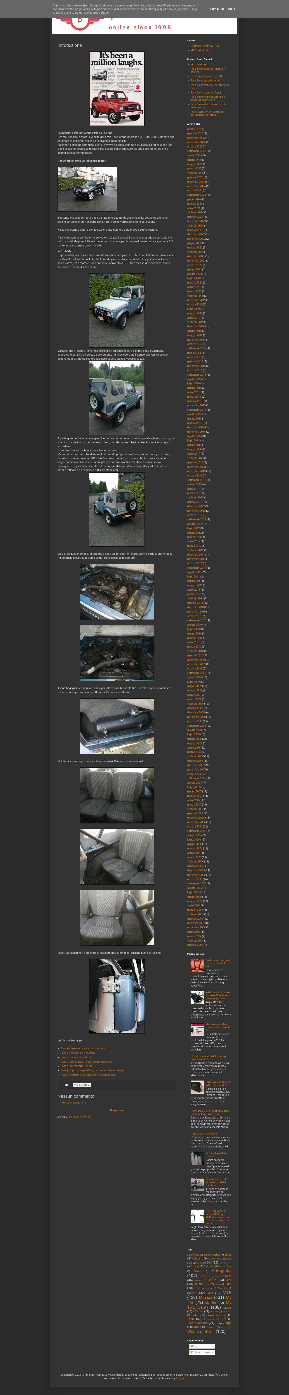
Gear (228, 1276)
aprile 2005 (193, 905)
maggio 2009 (195, 690)
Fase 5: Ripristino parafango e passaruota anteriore (92, 1070)
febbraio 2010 (195, 651)
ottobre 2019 (194, 304)
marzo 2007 (194, 804)
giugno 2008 (194, 738)
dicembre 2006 (196, 817)
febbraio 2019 (195, 322)
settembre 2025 (196, 150)
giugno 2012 (194, 532)
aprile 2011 (193, 589)
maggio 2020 (195, 282)
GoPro (212, 1280)
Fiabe (220, 1266)
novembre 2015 (196, 405)
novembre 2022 (196, 238)
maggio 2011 (195, 585)
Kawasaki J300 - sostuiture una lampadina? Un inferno (210, 1112)
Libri (228, 1284)
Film (229, 1266)
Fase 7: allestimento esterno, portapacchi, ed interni (207, 113)
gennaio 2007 (195, 813)
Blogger (180, 1378)
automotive (193, 1254)
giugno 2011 (194, 580)
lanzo (218, 1284)
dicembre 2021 (196, 256)
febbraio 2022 (195, 252)
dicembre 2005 (196, 870)
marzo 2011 (194, 594)
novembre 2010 (196, 611)
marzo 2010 (194, 646)
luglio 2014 (193, 440)
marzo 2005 (194, 909)
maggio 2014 (195, 449)
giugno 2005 (194, 896)
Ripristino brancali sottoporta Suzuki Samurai (216, 1182)
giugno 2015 (194, 418)
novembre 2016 (196, 365)
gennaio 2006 (195, 866)
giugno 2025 (194, 159)
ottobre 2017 (194, 343)
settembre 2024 (196, 194)
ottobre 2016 (194, 370)
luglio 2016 (193, 383)
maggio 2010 (195, 637)
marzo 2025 (194, 168)
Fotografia (221, 1270)
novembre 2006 (196, 822)
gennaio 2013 (195, 501)
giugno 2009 (194, 686)
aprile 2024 (193, 208)
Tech (190, 1319)
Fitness (198, 1271)
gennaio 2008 (195, 760)
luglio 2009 (193, 681)
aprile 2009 (193, 694)
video (197, 1327)
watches (224, 1327)
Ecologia (195, 1266)
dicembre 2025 (196, 137)
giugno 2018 (194, 330)
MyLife (227, 1307)
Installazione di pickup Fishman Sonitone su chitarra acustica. (218, 995)
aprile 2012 (193, 541)
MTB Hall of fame (201, 50)
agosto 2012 (194, 523)
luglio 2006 (193, 839)
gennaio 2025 (195, 177)
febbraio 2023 (195, 225)
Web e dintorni (201, 1331)
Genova (198, 1280)
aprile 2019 (193, 317)
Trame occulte (197, 1323)
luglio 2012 (193, 528)
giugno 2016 (194, 387)
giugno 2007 (194, 791)
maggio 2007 (195, 795)
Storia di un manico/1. (205, 1133)
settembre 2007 (196, 778)
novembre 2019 (196, 300)
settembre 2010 (196, 620)
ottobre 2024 (194, 190)
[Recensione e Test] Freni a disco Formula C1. (218, 1027)
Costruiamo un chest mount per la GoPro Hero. (218, 963)
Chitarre (198, 1258)
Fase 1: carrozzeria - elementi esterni (83, 1048)
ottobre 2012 (194, 515)
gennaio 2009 (195, 708)
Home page (117, 1110)
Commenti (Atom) (79, 1116)
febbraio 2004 (195, 940)
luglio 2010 (193, 629)
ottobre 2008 (194, 721)
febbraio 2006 (195, 861)
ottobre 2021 (194, 265)
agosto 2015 (194, 414)
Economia (209, 1266)
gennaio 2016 (195, 401)
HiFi (196, 1284)
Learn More (216, 9)
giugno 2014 (194, 444)
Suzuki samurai (216, 1315)
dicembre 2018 (196, 326)
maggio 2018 (195, 335)
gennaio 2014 (195, 462)
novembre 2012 (196, 510)
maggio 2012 (195, 536)
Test (223, 1319)
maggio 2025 (195, 164)
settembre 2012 (196, 519)
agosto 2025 (194, 155)
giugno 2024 (194, 199)
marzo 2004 (194, 936)
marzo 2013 (194, 493)
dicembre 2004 (196, 922)
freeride (203, 1276)
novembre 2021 (196, 260)
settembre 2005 (196, 883)
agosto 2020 (194, 273)
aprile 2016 (193, 392)
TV (216, 1323)
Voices (212, 1327)
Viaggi (227, 1323)
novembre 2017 (196, 339)
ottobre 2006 (194, 826)
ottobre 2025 (194, 146)
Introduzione (198, 64)
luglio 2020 (193, 278)
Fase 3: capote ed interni (76, 1057)
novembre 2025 (196, 142)
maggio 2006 (195, 848)
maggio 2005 (195, 901)
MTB (227, 1292)
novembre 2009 (196, 664)
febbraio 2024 (195, 212)
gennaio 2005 (195, 918)
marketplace (206, 1288)
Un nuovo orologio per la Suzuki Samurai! (218, 1084)
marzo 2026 (194, 129)
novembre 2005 (196, 874)
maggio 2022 (195, 247)
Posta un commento (74, 1103)
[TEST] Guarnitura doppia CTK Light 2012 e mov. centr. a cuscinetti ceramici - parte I (217, 1217)
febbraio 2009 (195, 703)
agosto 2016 (194, 379)
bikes (227, 1254)
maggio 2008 (195, 743)
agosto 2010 (194, 624)
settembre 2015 (196, 409)
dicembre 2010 (196, 607)
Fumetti (217, 1276)
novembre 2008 (196, 716)
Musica (205, 1297)
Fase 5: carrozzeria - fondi (77, 1066)
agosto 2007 (194, 782)
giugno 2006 (194, 844)
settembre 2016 (196, 374)
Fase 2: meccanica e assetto (78, 1053)
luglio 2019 (193, 308)
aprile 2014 (193, 453)
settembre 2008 (196, 725)
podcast (227, 1311)
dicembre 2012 (196, 506)
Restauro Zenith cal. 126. (205, 45)
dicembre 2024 (196, 181)
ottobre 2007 (194, 773)
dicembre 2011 (196, 554)
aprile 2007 (193, 800)
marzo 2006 (194, 857)
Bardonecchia (212, 1254)
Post (193, 1346)
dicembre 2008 (196, 712)
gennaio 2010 (195, 655)
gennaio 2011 (195, 602)
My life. (210, 1302)
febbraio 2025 (195, 172)
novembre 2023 (196, 221)
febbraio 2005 (195, 914)
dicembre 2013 (196, 466)
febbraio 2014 (195, 458)
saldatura (196, 1315)
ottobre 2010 (194, 616)
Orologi (214, 1311)
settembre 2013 (196, 480)
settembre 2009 (196, 673)
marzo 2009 (194, 699)
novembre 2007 (196, 769)
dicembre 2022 (196, 234)
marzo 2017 (194, 357)
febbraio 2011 (195, 598)
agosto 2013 (194, 484)
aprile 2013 (193, 488)
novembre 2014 (196, 431)
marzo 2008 (194, 751)
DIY (209, 1262)
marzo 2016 (194, 396)
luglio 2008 (193, 734)
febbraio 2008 (195, 756)
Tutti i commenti (200, 1352)
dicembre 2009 (196, 659)
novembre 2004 (196, 927)
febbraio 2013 (195, 497)
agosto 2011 (194, 572)
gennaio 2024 (195, 216)
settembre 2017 (196, 348)
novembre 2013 (196, 471)
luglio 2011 (193, 576)
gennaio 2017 (195, 361)
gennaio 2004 (195, 944)
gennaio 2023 (195, 230)
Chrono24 (214, 1259)
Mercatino (222, 1288)
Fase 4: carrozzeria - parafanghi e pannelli (86, 1061)
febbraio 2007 (195, 809)
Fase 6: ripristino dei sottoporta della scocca (88, 1075)
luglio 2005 (193, 892)
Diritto (199, 1263)
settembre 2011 (196, 567)
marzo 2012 (194, 545)
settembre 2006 (196, 830)
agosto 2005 (194, 887)
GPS (228, 1280)
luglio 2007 (193, 787)
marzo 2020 (194, 291)
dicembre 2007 (196, 765)
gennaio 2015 (195, 423)
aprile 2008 (193, 747)
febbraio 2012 (195, 550)
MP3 (210, 1293)
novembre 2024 (196, 186)
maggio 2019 (195, 313)
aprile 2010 (193, 642)
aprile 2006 (193, 852)
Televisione (209, 1319)
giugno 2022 (194, 243)
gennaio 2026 (195, 133)
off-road (198, 1311)
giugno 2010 (194, 633)
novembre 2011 (196, 558)
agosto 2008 (194, 729)
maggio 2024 (195, 203)
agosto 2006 (194, 835)
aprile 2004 (193, 931)
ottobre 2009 (194, 668)
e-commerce (225, 1263)
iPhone (206, 1284)
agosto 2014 (194, 436)
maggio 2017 (195, 352)
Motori (191, 1293)
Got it (232, 9)
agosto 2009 (194, 677)
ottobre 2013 (194, 475)
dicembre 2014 (196, 427)
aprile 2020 (193, 287)
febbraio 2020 (195, 295)
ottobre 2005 (194, 879)
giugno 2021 (194, 269)
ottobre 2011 (194, 563)
